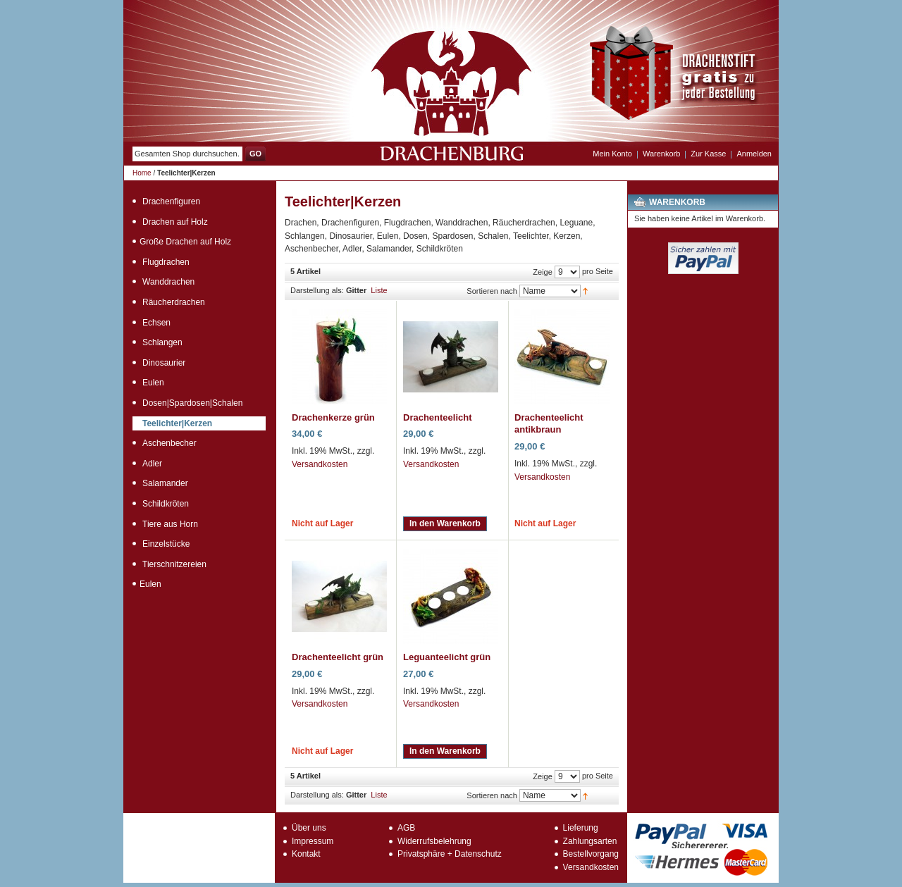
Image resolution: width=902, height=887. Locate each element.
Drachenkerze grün (333, 417)
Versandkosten (319, 464)
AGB (406, 828)
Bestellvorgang (591, 854)
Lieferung (580, 828)
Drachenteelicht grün (337, 657)
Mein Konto (612, 153)
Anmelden (754, 153)
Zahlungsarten (590, 841)
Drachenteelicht (437, 417)
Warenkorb (661, 153)
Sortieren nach (492, 291)
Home (142, 173)
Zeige (542, 272)
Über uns (309, 828)
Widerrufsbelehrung (434, 841)
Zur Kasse (708, 153)
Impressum (312, 841)
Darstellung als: (317, 290)
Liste (379, 290)
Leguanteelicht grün (446, 657)
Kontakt (306, 854)
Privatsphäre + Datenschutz (449, 854)
